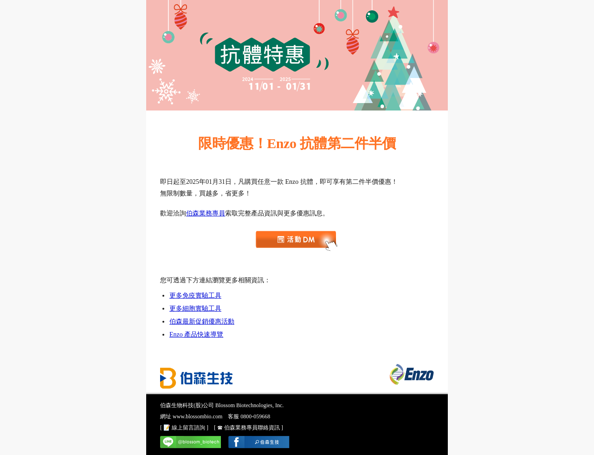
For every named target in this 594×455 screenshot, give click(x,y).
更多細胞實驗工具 (195, 308)
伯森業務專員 (205, 213)
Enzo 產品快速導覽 (196, 334)
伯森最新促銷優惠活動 (201, 321)
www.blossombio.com (197, 416)
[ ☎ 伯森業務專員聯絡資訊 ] (248, 427)
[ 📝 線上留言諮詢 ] (184, 427)
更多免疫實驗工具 (195, 295)
